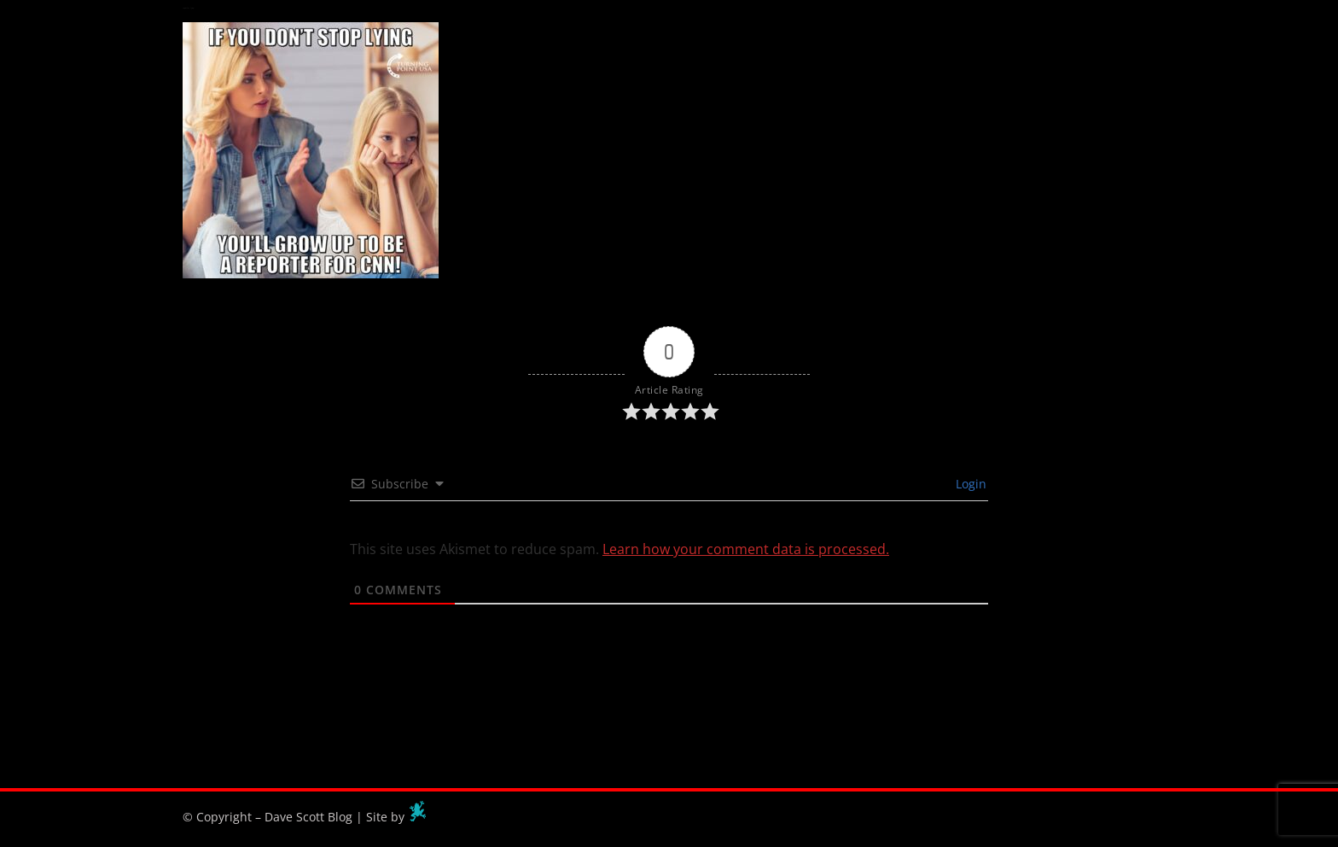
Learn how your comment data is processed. (745, 549)
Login (969, 484)
